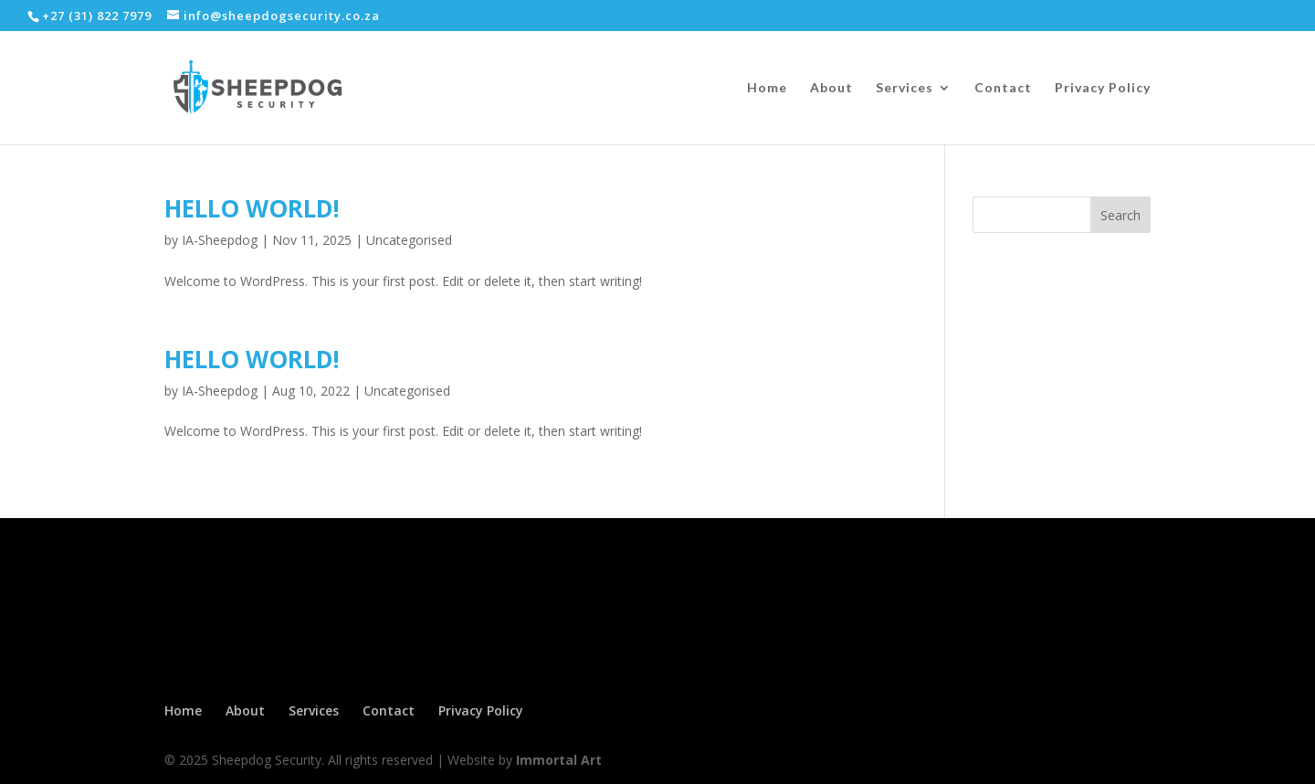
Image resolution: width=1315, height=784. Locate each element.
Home (767, 88)
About (831, 88)
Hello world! (252, 208)
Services (904, 88)
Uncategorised (409, 240)
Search (1120, 215)
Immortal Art (559, 759)
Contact (1003, 88)
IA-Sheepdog (220, 240)
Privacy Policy (1103, 88)
